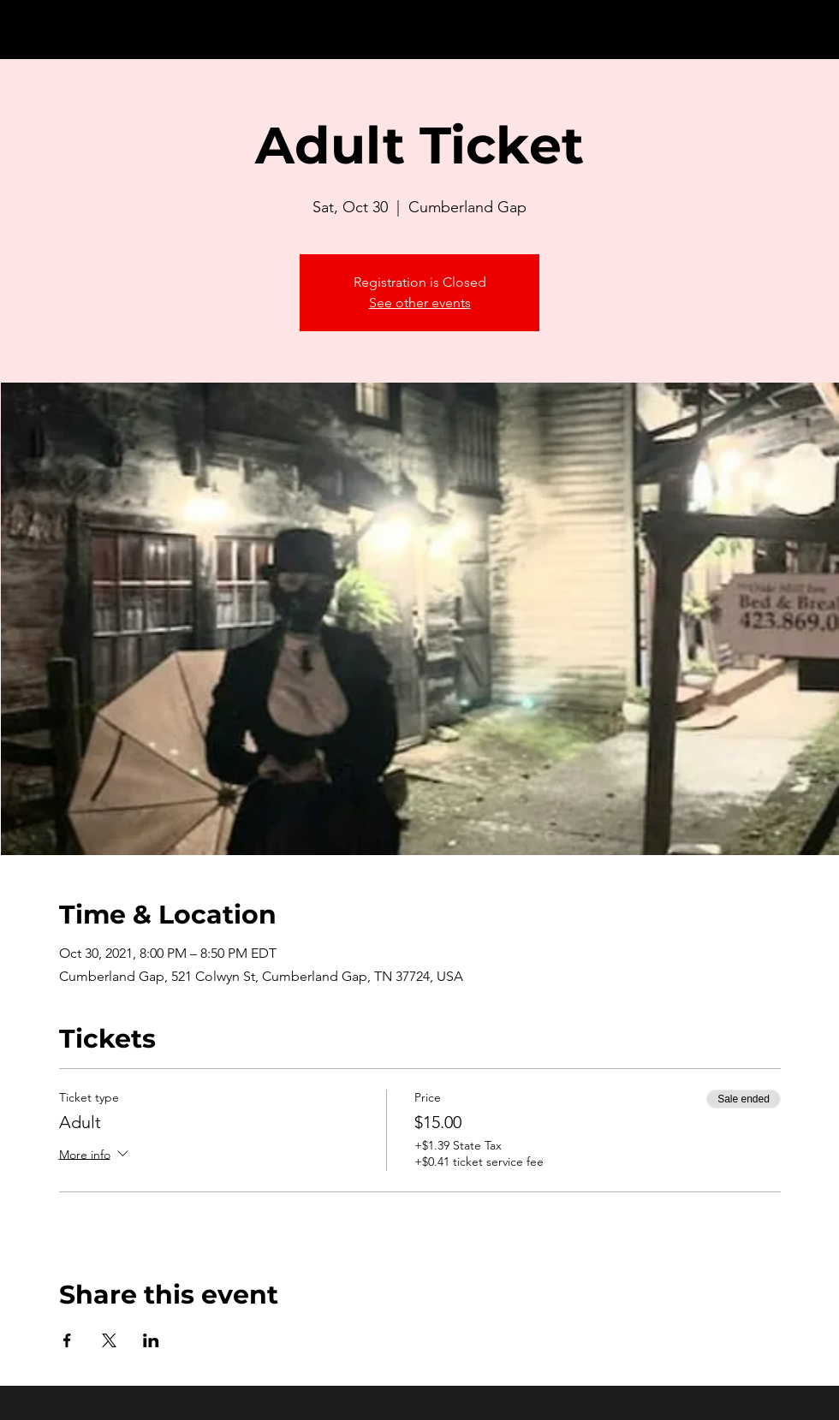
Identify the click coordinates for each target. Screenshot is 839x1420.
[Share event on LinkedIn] (151, 1340)
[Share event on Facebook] (67, 1340)
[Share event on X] (109, 1340)
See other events (420, 302)
